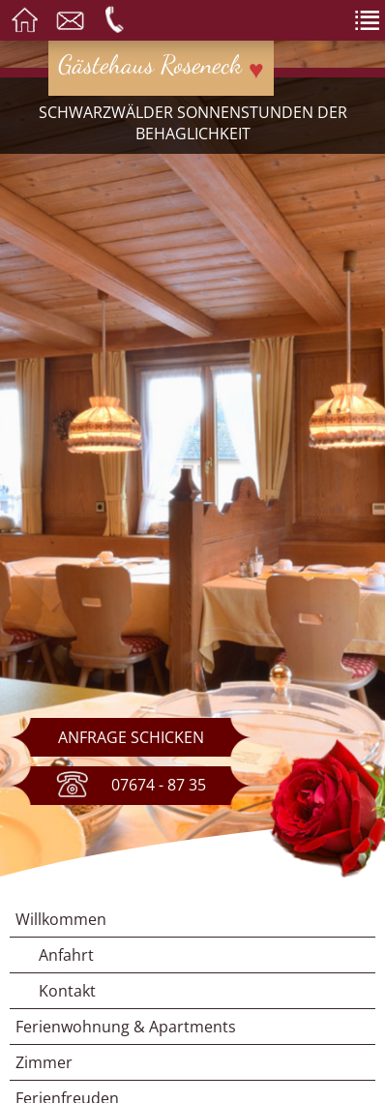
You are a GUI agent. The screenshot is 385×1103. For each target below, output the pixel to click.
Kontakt (67, 990)
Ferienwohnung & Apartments (125, 1026)
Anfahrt (66, 955)
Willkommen (60, 919)
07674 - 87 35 (131, 786)
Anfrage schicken (131, 737)
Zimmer (44, 1062)
